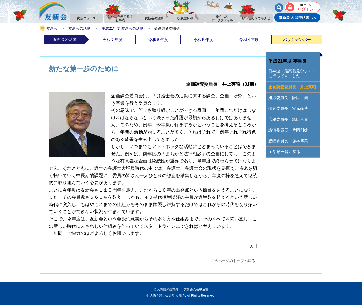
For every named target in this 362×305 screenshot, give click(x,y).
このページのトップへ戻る (233, 261)
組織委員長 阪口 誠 (288, 97)
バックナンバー (297, 39)
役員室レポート (188, 18)
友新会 (51, 28)
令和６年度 (158, 39)
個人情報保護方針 (166, 289)
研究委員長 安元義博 (288, 108)
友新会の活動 (154, 18)
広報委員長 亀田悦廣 (288, 119)
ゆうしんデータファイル (222, 18)
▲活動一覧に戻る (284, 151)
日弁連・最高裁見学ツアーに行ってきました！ (292, 73)
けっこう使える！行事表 (120, 18)
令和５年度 (203, 39)
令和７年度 (112, 39)
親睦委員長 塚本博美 (288, 141)
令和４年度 (249, 39)
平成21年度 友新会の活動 (122, 28)
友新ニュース (86, 18)
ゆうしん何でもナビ (256, 18)
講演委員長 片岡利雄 (288, 130)
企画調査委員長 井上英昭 (292, 87)
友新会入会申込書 (196, 289)
